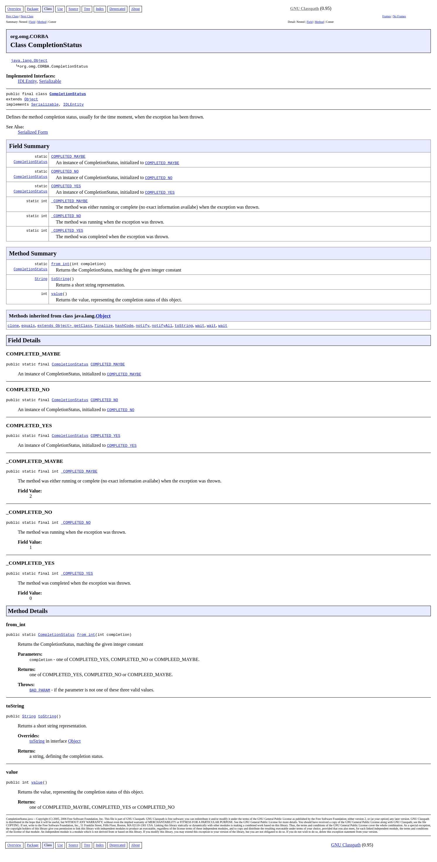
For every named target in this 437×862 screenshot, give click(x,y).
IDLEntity (27, 81)
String (41, 276)
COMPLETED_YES (66, 184)
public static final (29, 363)
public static (22, 638)
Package (33, 9)
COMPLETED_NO (65, 169)
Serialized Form (33, 130)
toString (60, 276)
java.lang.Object (29, 60)
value (57, 291)
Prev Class (12, 16)
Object (31, 98)
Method (41, 21)
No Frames (399, 16)
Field (32, 21)
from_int (60, 262)
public (14, 721)
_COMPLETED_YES (67, 228)
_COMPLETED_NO (66, 214)
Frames (386, 16)
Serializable (50, 81)
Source (73, 9)
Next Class (26, 16)
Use (60, 9)
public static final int (33, 472)
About (135, 9)
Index (100, 9)
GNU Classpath (304, 8)
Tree (87, 9)
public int (18, 788)
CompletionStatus (67, 93)
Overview (14, 9)
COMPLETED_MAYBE (68, 154)
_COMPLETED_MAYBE (69, 199)
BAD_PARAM (40, 694)
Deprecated (117, 9)
